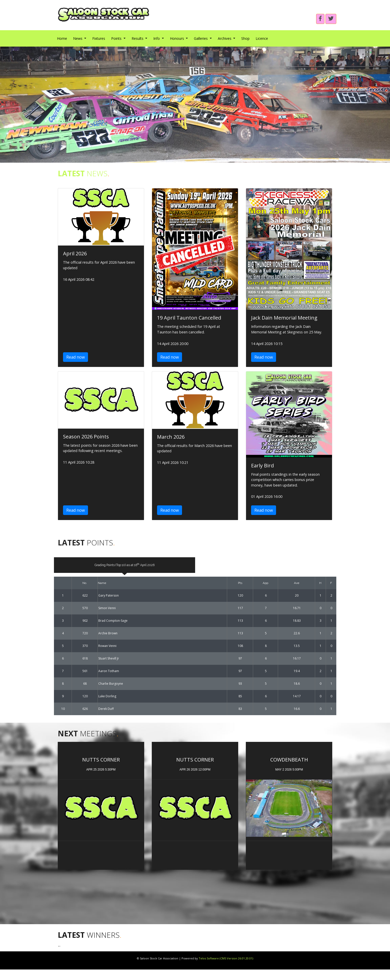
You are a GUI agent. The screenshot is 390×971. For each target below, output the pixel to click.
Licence (262, 38)
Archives (225, 38)
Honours (177, 38)
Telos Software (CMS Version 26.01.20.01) (226, 960)
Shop (245, 38)
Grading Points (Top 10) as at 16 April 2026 (124, 565)
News (78, 38)
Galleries (201, 38)
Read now (75, 357)
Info (157, 38)
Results (138, 38)
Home (62, 38)
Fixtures (98, 38)
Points (117, 38)
